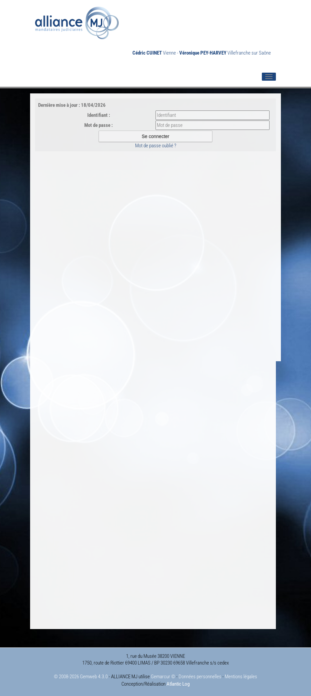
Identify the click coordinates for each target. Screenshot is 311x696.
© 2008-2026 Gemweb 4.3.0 (81, 677)
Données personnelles (200, 677)
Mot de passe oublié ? (155, 146)
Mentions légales (241, 677)
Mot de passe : (98, 125)
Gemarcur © (163, 677)
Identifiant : (98, 115)
